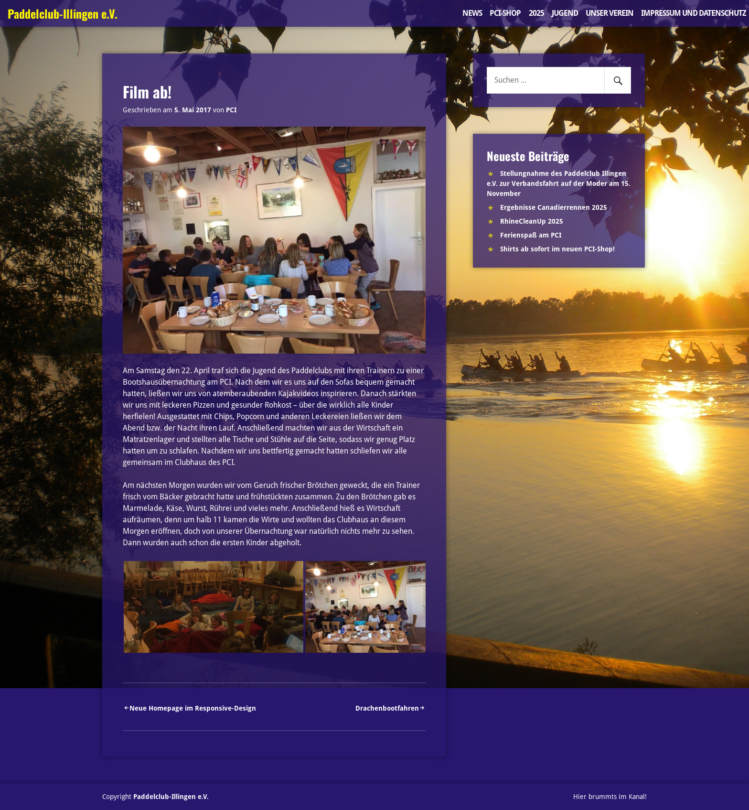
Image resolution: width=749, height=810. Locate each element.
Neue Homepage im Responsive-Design (192, 708)
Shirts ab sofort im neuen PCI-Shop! (557, 249)
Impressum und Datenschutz (693, 13)
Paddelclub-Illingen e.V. (63, 13)
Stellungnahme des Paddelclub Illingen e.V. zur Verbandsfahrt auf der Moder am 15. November (559, 183)
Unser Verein (609, 13)
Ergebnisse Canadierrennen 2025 (553, 207)
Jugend (565, 13)
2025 (536, 13)
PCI (231, 110)
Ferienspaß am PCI (530, 235)
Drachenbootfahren (387, 708)
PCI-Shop (505, 13)
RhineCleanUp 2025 (531, 221)
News (472, 13)
